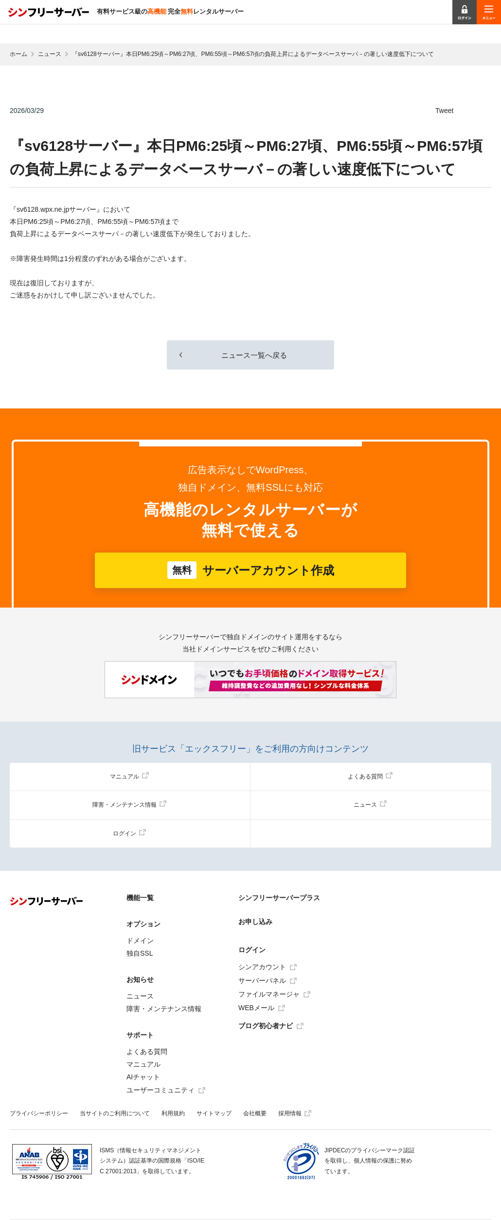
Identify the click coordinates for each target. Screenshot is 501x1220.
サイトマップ (214, 1113)
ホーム (18, 54)
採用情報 (294, 1113)
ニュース (49, 54)
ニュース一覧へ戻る (251, 355)
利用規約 (173, 1113)
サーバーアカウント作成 (250, 570)
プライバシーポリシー (39, 1113)
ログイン (129, 833)
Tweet (444, 110)
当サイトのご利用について (115, 1113)
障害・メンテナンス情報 (129, 804)
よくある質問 (370, 776)
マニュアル (129, 776)
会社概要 (255, 1113)
